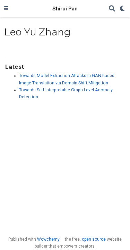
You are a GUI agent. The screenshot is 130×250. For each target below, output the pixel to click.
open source (94, 239)
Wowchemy (48, 239)
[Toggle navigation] (6, 8)
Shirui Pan (65, 9)
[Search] (112, 9)
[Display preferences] (123, 9)
